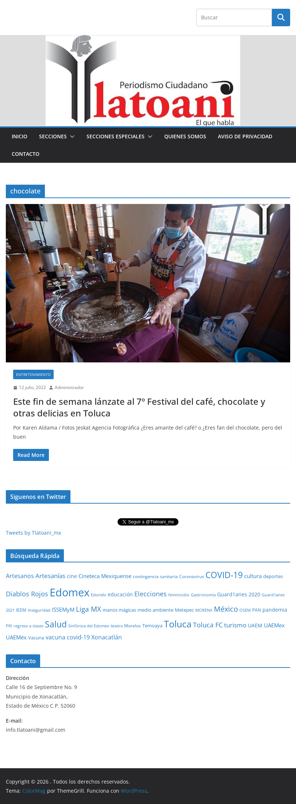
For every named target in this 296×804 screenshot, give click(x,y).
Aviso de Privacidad (245, 136)
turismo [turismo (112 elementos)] (235, 624)
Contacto (25, 153)
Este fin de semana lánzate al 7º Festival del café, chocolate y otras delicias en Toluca (139, 407)
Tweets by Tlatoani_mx (33, 532)
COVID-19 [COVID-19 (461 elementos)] (224, 575)
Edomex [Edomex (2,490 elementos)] (69, 592)
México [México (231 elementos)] (226, 609)
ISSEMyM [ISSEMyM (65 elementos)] (63, 609)
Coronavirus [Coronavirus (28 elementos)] (191, 576)
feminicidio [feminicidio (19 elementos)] (178, 594)
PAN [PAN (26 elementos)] (256, 610)
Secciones (53, 136)
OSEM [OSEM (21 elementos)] (245, 610)
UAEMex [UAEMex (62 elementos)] (274, 625)
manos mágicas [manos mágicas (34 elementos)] (119, 610)
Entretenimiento (33, 374)
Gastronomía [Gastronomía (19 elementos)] (203, 594)
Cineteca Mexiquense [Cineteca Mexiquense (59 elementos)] (104, 576)
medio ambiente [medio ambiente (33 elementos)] (155, 610)
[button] (71, 136)
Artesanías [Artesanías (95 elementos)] (50, 576)
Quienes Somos (185, 136)
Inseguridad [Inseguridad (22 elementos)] (39, 610)
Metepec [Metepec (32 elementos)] (184, 610)
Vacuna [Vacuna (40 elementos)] (36, 637)
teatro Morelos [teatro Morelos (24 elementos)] (126, 625)
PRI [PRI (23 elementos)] (9, 625)
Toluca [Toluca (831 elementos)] (178, 624)
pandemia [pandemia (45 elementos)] (274, 609)
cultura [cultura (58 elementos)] (253, 576)
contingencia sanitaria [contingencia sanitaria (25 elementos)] (155, 576)
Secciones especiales (116, 136)
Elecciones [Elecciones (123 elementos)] (150, 593)
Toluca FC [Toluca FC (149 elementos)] (208, 624)
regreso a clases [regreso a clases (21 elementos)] (28, 625)
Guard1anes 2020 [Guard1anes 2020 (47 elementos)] (238, 594)
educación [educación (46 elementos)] (120, 594)
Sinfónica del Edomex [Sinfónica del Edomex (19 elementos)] (88, 625)
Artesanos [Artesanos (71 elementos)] (20, 576)
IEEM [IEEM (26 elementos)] (21, 610)
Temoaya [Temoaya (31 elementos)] (152, 626)
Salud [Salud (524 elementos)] (56, 624)
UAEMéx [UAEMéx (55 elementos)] (16, 637)
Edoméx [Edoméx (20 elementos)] (98, 594)
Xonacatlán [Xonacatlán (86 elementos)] (106, 637)
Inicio (19, 136)
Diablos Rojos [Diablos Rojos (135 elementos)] (27, 593)
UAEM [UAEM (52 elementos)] (255, 625)
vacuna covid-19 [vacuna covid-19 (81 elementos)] (68, 637)
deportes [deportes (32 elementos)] (273, 576)
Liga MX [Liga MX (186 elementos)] (88, 609)
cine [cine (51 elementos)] (72, 576)
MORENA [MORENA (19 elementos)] (203, 610)
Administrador (69, 387)
